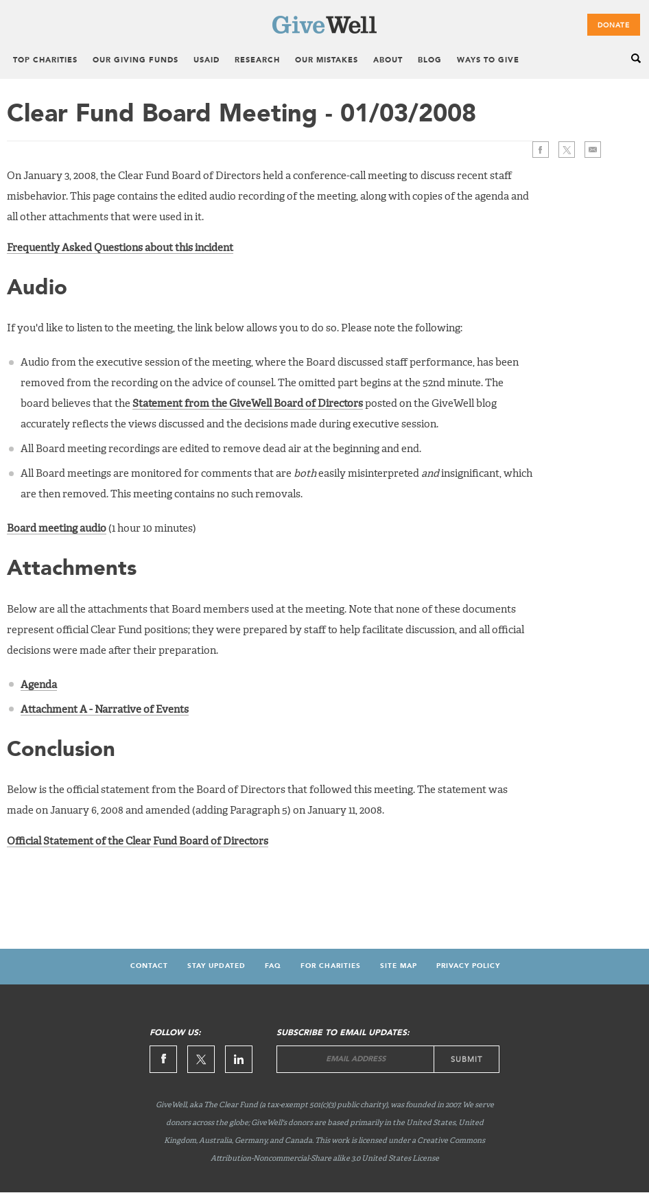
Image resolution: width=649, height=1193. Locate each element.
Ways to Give (488, 60)
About (388, 60)
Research (257, 60)
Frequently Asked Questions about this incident (120, 248)
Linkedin (238, 1059)
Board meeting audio (56, 528)
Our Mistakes (326, 60)
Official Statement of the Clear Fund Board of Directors (137, 841)
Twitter (566, 149)
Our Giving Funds (135, 60)
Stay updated (216, 965)
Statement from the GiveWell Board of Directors (247, 404)
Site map (398, 965)
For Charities (330, 965)
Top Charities (45, 60)
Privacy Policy (468, 965)
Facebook (540, 149)
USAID (206, 60)
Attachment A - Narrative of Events (105, 710)
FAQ (273, 965)
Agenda (39, 685)
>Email (593, 149)
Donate (614, 25)
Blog (430, 60)
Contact (149, 965)
